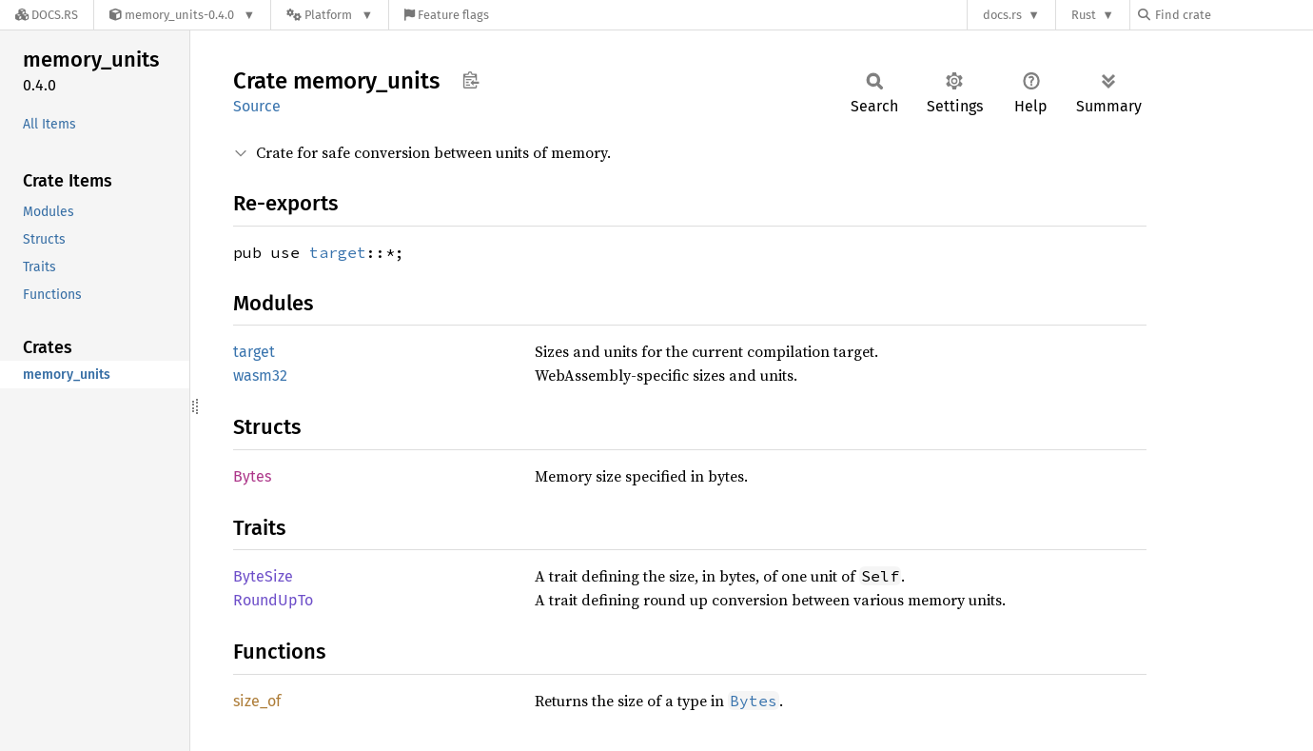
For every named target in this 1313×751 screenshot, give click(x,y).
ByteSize (263, 576)
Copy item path (470, 80)
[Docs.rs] (46, 15)
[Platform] (329, 15)
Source (257, 106)
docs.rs (1002, 15)
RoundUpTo (273, 600)
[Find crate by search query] (1233, 15)
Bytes (252, 476)
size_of (257, 701)
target (337, 252)
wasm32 (260, 375)
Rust (1083, 15)
